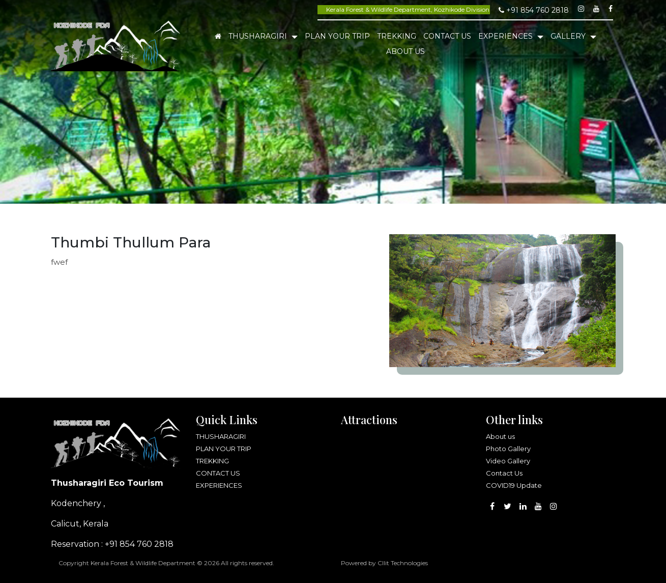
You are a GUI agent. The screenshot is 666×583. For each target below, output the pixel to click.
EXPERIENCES (506, 36)
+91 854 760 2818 (534, 10)
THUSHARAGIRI (258, 36)
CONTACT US (447, 36)
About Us (405, 51)
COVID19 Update (514, 485)
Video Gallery (508, 461)
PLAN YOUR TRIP (337, 36)
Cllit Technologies (403, 563)
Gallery (569, 36)
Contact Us (504, 473)
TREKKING (396, 36)
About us (500, 436)
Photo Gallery (508, 449)
